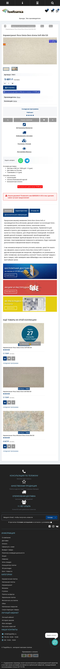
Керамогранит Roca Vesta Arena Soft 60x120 (17, 347)
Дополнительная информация (16, 215)
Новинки (5, 559)
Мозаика (5, 588)
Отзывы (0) (35, 211)
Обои (4, 603)
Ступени (5, 591)
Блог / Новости (7, 571)
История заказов (8, 620)
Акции (4, 556)
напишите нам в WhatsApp (28, 257)
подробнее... (10, 275)
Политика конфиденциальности (13, 553)
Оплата (4, 544)
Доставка (5, 541)
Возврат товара (7, 550)
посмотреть (11, 291)
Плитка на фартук (8, 594)
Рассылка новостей (8, 626)
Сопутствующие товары (10, 610)
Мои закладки (7, 623)
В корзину (10, 88)
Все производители (33, 18)
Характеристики (21, 211)
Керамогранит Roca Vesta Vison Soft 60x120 (17, 391)
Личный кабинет (8, 617)
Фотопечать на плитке (10, 600)
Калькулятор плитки (9, 565)
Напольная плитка (8, 582)
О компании (6, 537)
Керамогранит (7, 585)
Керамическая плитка (10, 579)
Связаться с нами (8, 547)
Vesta (15, 101)
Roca (18, 97)
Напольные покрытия (9, 607)
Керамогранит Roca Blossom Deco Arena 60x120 (18, 435)
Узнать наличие (26, 120)
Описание (8, 211)
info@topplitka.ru (9, 634)
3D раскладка (6, 568)
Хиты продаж (6, 562)
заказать (11, 308)
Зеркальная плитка (9, 597)
